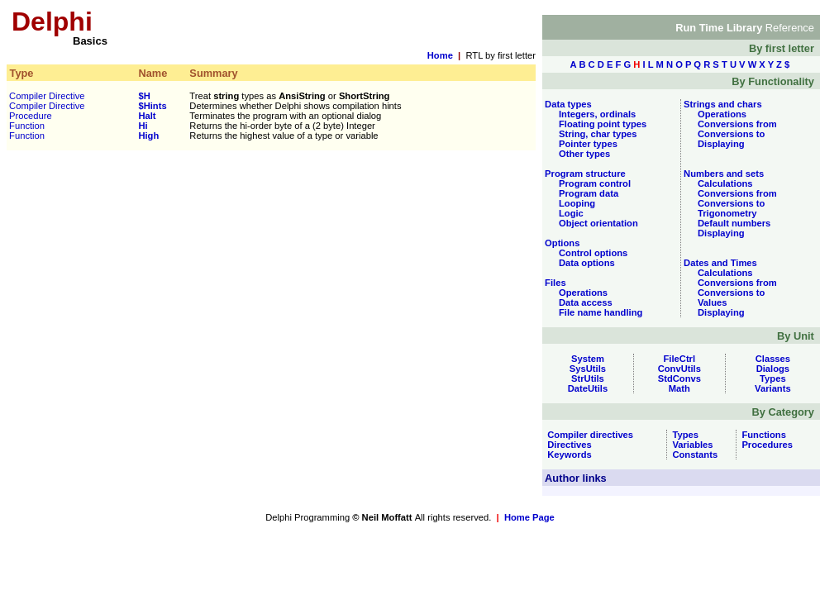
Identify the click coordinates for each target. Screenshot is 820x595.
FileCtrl (680, 359)
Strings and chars (721, 104)
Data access (586, 302)
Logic (571, 213)
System (587, 359)
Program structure (584, 173)
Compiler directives (587, 435)
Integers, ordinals (597, 114)
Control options (593, 253)
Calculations (725, 183)
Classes (773, 359)
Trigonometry (727, 213)
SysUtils (588, 369)
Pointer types (588, 144)
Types (773, 378)
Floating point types (602, 124)
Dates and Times (719, 263)
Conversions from (737, 124)
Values (712, 302)
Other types (584, 154)
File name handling (600, 312)
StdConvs (679, 378)
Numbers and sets (722, 173)
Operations (583, 293)
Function (27, 126)
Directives (567, 445)
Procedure (30, 116)
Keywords (567, 454)
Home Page (529, 517)
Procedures (765, 445)
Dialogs (772, 369)
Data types (567, 104)
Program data (588, 193)
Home (440, 55)
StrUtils (587, 378)
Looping (577, 203)
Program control (595, 183)
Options (560, 243)
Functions (761, 435)
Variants (773, 388)
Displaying (721, 144)
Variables (690, 445)
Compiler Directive (46, 96)
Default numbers (734, 223)
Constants (692, 454)
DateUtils (588, 388)
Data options (587, 263)
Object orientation (598, 223)
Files (554, 283)
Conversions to (731, 134)
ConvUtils (679, 369)
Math (679, 388)
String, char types (598, 134)
